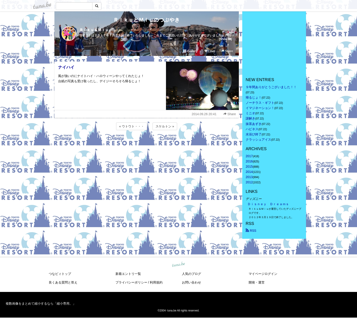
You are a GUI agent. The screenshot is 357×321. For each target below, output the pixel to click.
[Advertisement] (146, 143)
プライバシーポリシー (131, 282)
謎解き (250, 118)
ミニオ (250, 113)
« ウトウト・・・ (131, 126)
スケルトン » (165, 126)
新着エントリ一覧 (128, 274)
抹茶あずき (254, 124)
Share (227, 51)
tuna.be (178, 264)
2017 (249, 156)
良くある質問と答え (63, 282)
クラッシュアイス (258, 139)
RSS (251, 230)
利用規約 (156, 282)
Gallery (190, 51)
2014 (249, 172)
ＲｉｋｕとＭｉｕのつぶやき (146, 20)
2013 (249, 177)
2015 (249, 166)
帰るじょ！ (254, 97)
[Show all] (225, 39)
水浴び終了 (254, 134)
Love (209, 51)
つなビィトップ (60, 274)
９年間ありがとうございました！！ (271, 87)
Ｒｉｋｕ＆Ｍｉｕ (94, 30)
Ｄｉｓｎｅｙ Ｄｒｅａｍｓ (268, 204)
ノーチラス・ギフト (260, 103)
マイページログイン (263, 274)
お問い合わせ (191, 282)
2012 (249, 182)
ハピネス (252, 129)
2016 (249, 161)
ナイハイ (66, 67)
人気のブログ (191, 274)
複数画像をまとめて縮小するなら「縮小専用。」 (41, 303)
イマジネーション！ (260, 108)
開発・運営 (257, 282)
